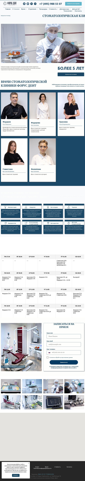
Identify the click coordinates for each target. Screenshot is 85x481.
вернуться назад (5, 15)
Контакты (78, 11)
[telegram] (31, 3)
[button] (73, 4)
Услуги (37, 467)
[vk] (35, 3)
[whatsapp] (28, 3)
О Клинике (16, 9)
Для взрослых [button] (64, 9)
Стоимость (57, 467)
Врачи (46, 467)
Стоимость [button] (53, 9)
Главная (7, 9)
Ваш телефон (51, 349)
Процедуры (43, 9)
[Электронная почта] (24, 3)
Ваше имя (50, 333)
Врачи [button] (23, 9)
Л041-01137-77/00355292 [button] (46, 474)
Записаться (63, 362)
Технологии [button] (68, 11)
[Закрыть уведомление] (28, 463)
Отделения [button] (32, 9)
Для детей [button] (76, 9)
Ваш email (50, 341)
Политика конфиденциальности (42, 468)
